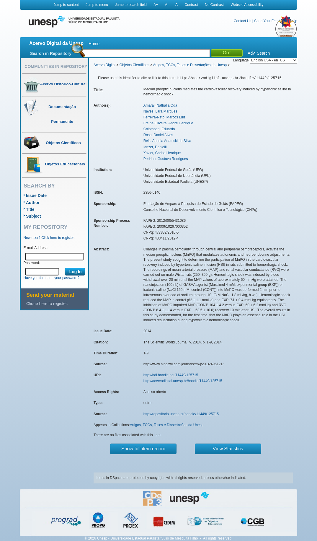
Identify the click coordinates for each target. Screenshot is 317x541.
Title (30, 209)
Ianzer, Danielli (155, 147)
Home (94, 43)
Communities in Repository (55, 66)
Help (293, 21)
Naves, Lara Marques (160, 111)
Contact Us (242, 21)
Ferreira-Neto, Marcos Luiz (164, 117)
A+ (155, 5)
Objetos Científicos (134, 65)
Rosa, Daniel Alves (158, 135)
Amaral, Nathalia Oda (160, 105)
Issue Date (36, 195)
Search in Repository (50, 53)
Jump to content (66, 5)
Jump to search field (131, 5)
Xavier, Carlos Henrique (162, 153)
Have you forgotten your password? (51, 278)
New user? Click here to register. (49, 238)
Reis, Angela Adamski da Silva (167, 141)
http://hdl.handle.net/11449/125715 (170, 375)
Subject (33, 216)
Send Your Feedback (270, 21)
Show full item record (143, 448)
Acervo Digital (104, 65)
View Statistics (228, 448)
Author (33, 202)
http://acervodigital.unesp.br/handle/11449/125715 (182, 381)
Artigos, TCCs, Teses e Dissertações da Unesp (190, 65)
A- (167, 5)
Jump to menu (97, 5)
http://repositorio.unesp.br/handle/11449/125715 (181, 414)
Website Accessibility (247, 5)
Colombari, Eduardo (159, 129)
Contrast (191, 5)
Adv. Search (259, 53)
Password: (32, 263)
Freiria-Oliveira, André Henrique (168, 123)
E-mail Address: (36, 248)
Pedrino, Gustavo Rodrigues (165, 159)
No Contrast (214, 5)
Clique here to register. (47, 303)
